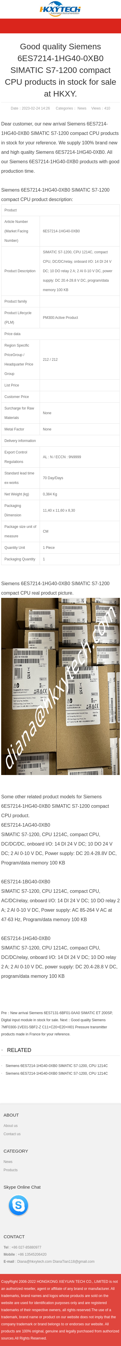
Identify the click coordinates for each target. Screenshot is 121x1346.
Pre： (5, 1013)
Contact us (12, 1134)
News (82, 108)
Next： (65, 1020)
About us (10, 1126)
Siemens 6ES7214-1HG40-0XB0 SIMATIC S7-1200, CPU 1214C (57, 1066)
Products (10, 1170)
